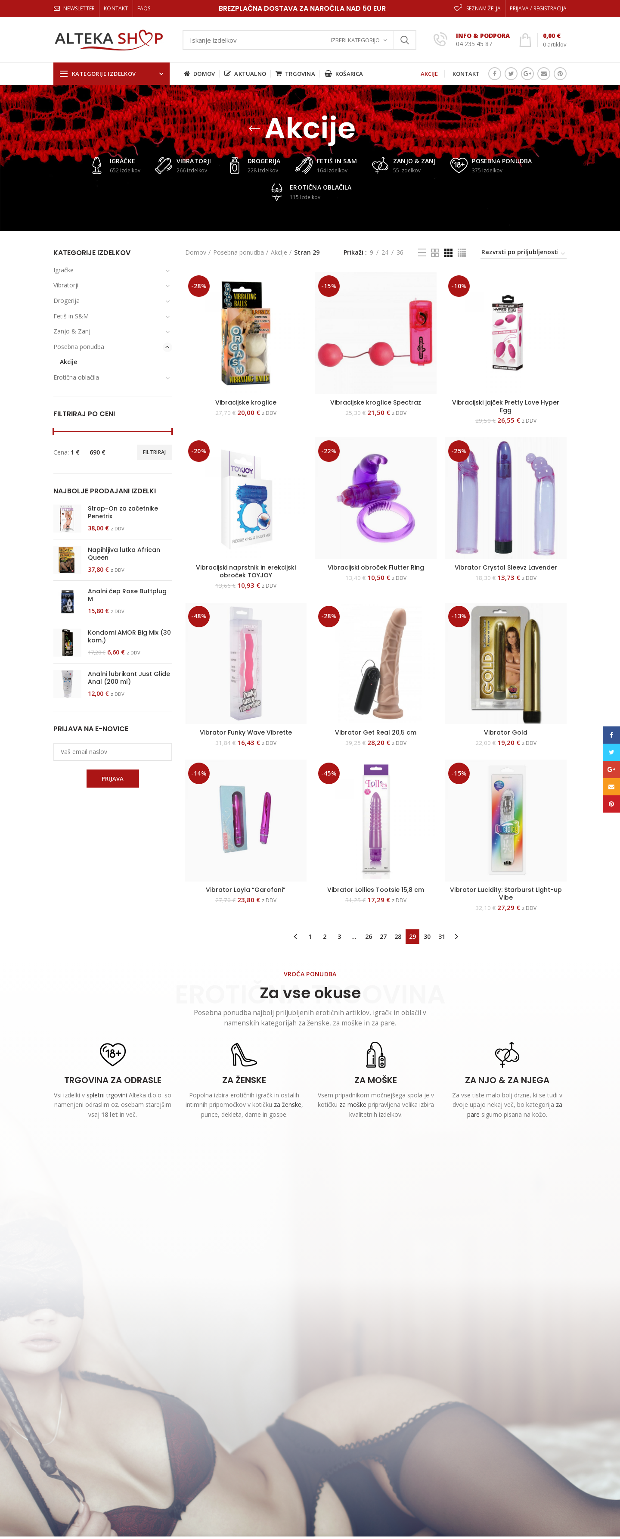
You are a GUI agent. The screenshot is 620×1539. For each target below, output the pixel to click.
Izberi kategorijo (355, 40)
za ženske (287, 1104)
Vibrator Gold (505, 732)
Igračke (63, 270)
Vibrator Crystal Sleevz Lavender (506, 567)
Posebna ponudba (238, 252)
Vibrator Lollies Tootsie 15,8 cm (375, 890)
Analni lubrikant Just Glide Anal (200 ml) (129, 677)
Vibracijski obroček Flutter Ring (376, 567)
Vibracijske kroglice (245, 402)
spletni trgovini (107, 1095)
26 (368, 936)
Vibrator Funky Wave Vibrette (246, 732)
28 (397, 936)
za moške (352, 1104)
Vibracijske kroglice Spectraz (375, 402)
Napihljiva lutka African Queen (124, 553)
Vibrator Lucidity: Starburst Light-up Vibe (506, 893)
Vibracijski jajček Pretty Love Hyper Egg (505, 406)
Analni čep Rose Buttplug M (127, 595)
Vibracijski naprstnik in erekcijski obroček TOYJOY (246, 571)
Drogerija (66, 300)
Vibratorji (65, 285)
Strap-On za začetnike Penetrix (123, 512)
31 (441, 936)
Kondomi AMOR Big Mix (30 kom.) (129, 636)
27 (383, 936)
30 (427, 936)
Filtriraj (154, 452)
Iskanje (404, 40)
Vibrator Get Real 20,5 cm (375, 732)
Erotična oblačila (76, 377)
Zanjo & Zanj (71, 331)
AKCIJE (429, 74)
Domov (195, 252)
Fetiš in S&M (71, 316)
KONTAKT (466, 74)
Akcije (279, 252)
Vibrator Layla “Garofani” (245, 890)
